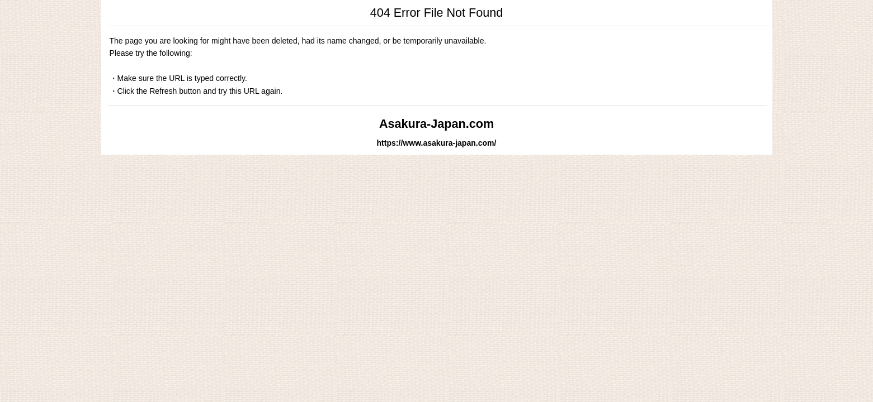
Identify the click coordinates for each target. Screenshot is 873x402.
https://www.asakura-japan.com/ (437, 142)
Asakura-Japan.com (436, 124)
